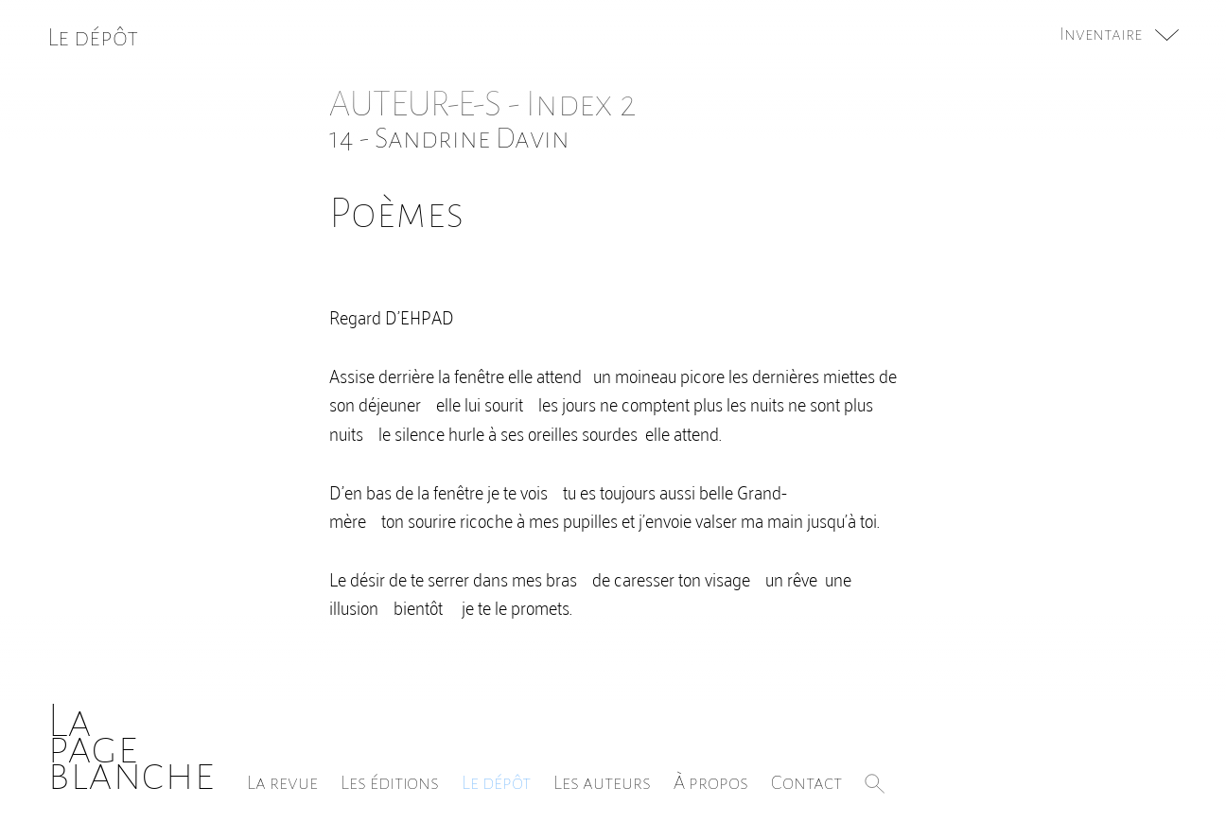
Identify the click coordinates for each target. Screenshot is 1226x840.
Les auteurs (602, 782)
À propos (711, 782)
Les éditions (390, 782)
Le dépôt (496, 782)
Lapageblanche (131, 747)
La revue (282, 782)
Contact (806, 782)
